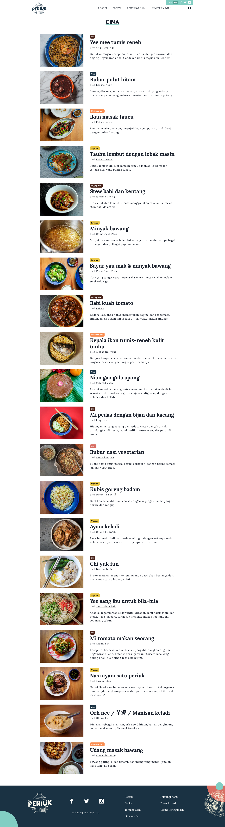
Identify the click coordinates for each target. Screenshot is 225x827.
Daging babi (96, 185)
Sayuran (94, 148)
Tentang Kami (137, 8)
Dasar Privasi (168, 803)
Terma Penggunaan (172, 809)
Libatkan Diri (161, 8)
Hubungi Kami (169, 796)
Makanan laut (97, 111)
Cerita (117, 8)
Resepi (102, 8)
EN (170, 2)
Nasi (93, 446)
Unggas (94, 521)
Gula (93, 74)
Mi (92, 36)
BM (175, 2)
